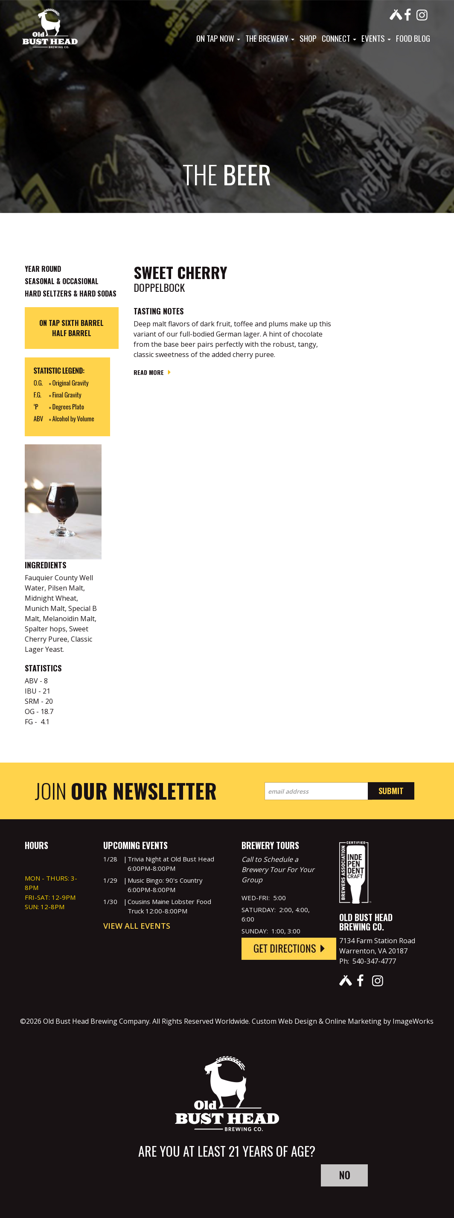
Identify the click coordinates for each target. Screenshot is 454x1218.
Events (376, 38)
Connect (339, 38)
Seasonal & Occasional (62, 281)
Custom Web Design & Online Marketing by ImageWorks (343, 1021)
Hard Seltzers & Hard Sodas (70, 293)
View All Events (136, 926)
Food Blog (413, 38)
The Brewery (269, 38)
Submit (391, 790)
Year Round (43, 269)
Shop (308, 38)
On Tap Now (218, 38)
